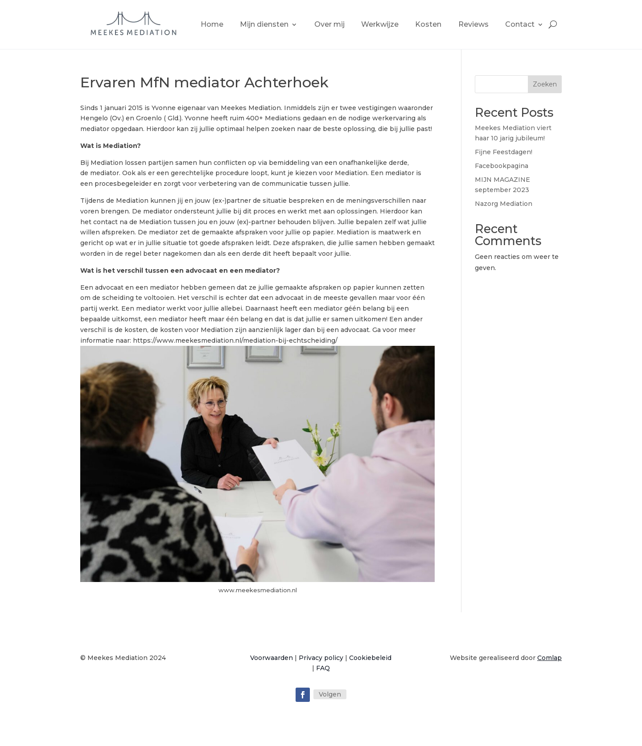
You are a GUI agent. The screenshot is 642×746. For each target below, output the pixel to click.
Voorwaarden (271, 658)
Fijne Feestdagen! (503, 152)
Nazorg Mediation (503, 204)
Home (212, 24)
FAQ (323, 668)
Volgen (330, 694)
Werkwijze (380, 24)
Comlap (549, 658)
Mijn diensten (264, 24)
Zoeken (545, 84)
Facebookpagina (501, 166)
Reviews (473, 24)
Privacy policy (321, 658)
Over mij (329, 24)
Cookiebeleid (370, 658)
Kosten (428, 24)
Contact (520, 24)
